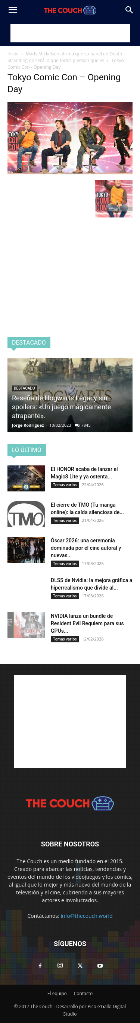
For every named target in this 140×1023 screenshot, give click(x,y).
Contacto (83, 993)
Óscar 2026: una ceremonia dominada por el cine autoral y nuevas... (86, 548)
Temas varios (65, 484)
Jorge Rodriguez (28, 425)
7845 (86, 425)
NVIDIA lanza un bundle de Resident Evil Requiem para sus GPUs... (87, 623)
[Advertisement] (70, 33)
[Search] (129, 10)
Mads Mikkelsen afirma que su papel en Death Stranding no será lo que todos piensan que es (64, 57)
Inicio (13, 54)
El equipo (57, 993)
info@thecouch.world (87, 915)
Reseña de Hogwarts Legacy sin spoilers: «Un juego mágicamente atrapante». (61, 407)
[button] (13, 10)
